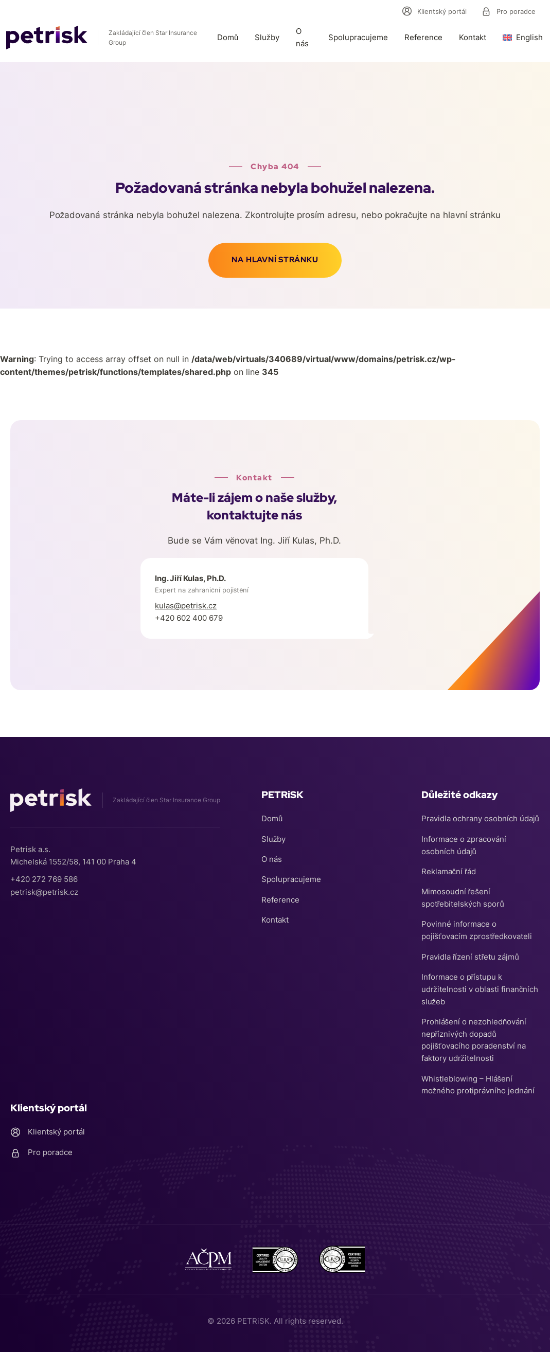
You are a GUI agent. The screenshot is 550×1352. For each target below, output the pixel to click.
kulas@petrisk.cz (186, 606)
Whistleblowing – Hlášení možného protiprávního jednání (478, 1084)
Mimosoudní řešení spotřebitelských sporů (462, 895)
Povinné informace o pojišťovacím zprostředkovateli (477, 928)
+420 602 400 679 (189, 619)
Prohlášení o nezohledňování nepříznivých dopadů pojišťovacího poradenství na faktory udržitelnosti (474, 1039)
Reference (423, 37)
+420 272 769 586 (44, 874)
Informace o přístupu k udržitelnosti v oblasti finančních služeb (480, 987)
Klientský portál (434, 11)
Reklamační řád (448, 868)
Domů (227, 37)
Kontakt (472, 37)
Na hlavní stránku (275, 261)
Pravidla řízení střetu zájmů (470, 955)
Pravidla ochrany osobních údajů (480, 815)
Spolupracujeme (358, 37)
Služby (267, 37)
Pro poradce (508, 11)
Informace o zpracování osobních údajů (463, 842)
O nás (302, 37)
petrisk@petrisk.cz (44, 887)
